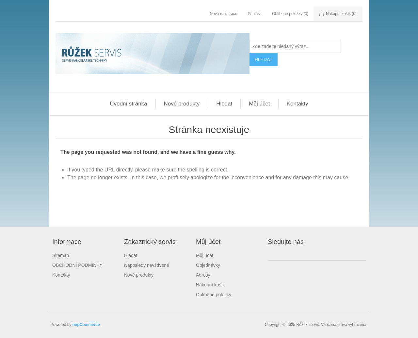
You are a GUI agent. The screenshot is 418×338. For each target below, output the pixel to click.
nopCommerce (86, 324)
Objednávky (208, 265)
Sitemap (60, 255)
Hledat (224, 104)
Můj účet (259, 104)
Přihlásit (255, 13)
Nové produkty (182, 104)
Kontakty (297, 104)
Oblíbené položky (213, 294)
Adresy (203, 275)
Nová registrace (223, 13)
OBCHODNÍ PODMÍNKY (77, 265)
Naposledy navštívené (146, 265)
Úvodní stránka (128, 104)
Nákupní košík (210, 284)
